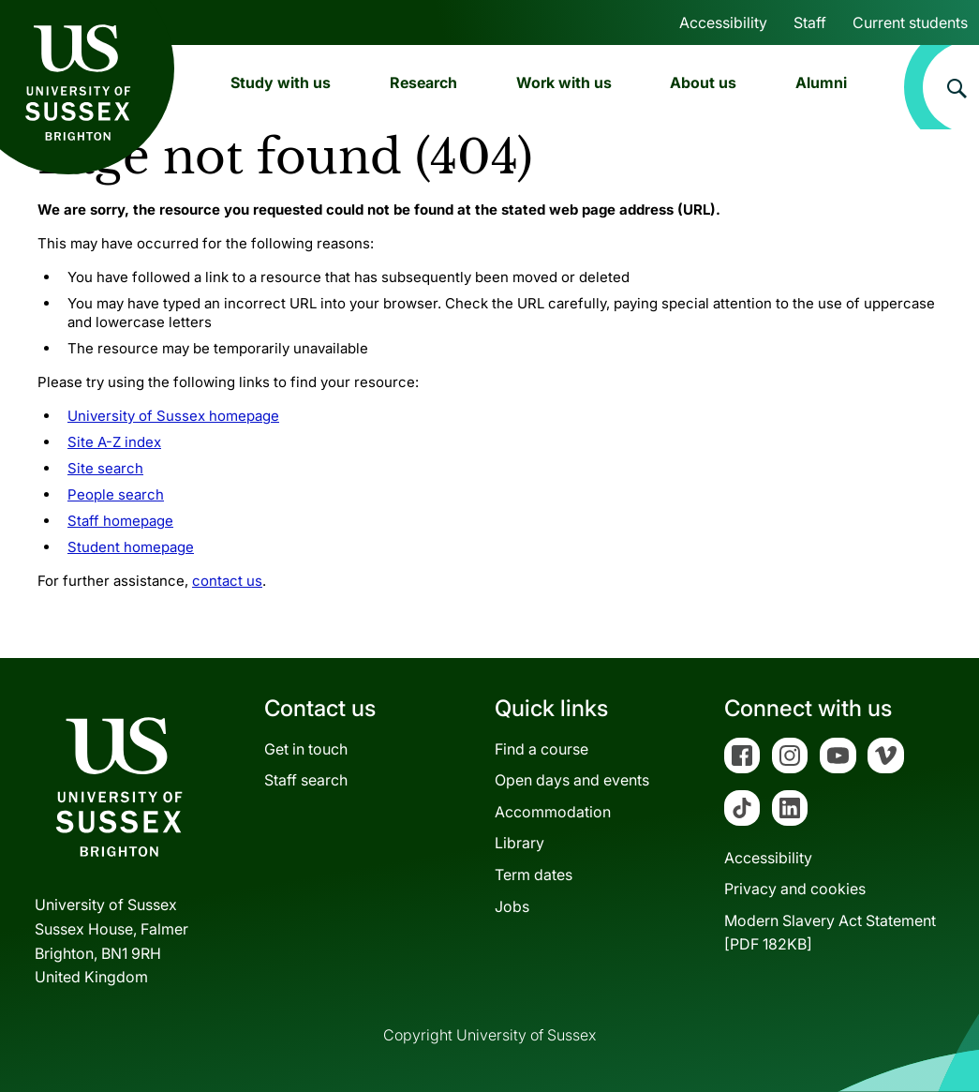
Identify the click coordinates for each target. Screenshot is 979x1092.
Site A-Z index (114, 442)
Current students (910, 22)
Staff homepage (120, 521)
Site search (105, 468)
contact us (227, 581)
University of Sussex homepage (173, 416)
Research (423, 82)
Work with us (564, 82)
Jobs (512, 906)
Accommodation (553, 811)
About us (703, 82)
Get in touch (306, 749)
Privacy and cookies (795, 888)
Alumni (821, 82)
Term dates (533, 874)
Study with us (280, 82)
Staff (810, 22)
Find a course (541, 749)
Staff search (306, 779)
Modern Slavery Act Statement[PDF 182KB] (830, 932)
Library (519, 842)
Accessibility (723, 22)
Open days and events (572, 779)
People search (115, 494)
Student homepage (130, 547)
